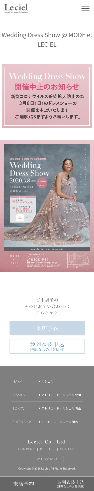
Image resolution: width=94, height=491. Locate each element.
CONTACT (68, 449)
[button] (85, 8)
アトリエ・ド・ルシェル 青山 (61, 408)
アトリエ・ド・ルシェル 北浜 (61, 395)
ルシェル (47, 381)
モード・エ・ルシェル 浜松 (59, 422)
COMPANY (26, 449)
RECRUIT (47, 449)
